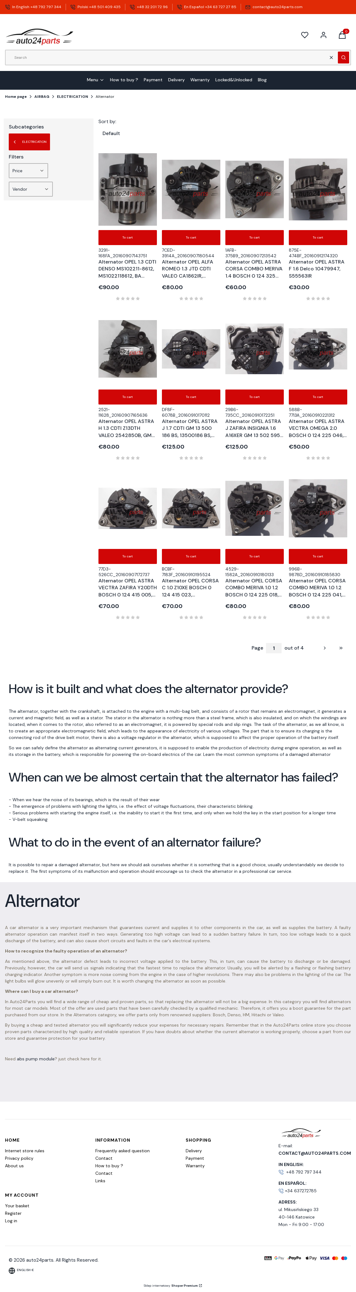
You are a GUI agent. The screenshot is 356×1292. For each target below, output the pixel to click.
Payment (195, 1158)
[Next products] (319, 648)
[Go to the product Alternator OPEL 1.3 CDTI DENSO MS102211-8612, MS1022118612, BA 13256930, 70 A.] (127, 189)
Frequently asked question (122, 1151)
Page (257, 648)
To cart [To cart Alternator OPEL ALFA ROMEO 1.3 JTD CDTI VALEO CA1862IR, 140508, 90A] (191, 237)
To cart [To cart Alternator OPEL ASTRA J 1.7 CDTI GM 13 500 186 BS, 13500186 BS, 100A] (191, 397)
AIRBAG (41, 96)
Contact (104, 1158)
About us (14, 1166)
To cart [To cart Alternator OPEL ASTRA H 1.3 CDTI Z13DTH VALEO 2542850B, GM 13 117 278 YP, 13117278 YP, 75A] (128, 397)
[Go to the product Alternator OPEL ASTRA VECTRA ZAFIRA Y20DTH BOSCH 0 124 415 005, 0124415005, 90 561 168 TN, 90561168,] (127, 508)
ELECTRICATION (72, 96)
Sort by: (107, 121)
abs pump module (36, 1059)
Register (13, 1213)
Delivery (194, 1151)
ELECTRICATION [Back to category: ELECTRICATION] (29, 141)
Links (100, 1181)
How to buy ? (109, 1166)
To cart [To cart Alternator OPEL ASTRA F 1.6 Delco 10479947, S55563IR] (318, 237)
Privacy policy (19, 1158)
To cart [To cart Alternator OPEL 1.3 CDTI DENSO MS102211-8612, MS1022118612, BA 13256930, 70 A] (128, 237)
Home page (16, 96)
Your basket (17, 1206)
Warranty (195, 1166)
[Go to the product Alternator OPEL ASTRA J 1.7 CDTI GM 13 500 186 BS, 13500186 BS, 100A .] (191, 349)
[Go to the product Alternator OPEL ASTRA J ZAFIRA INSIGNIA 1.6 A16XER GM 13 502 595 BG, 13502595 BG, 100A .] (254, 349)
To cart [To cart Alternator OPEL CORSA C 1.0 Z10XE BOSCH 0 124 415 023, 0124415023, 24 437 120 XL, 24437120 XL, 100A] (191, 556)
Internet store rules (24, 1151)
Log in (11, 1221)
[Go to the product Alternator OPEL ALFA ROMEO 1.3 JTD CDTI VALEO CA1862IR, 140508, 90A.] (191, 189)
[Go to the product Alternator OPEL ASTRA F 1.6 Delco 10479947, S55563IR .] (318, 189)
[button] (343, 57)
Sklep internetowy (171, 1286)
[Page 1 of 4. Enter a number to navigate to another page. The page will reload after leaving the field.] (274, 648)
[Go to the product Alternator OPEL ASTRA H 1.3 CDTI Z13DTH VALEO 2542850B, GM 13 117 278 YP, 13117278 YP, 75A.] (127, 349)
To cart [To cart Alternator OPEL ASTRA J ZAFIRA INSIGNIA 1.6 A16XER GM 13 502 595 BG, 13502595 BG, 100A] (254, 397)
